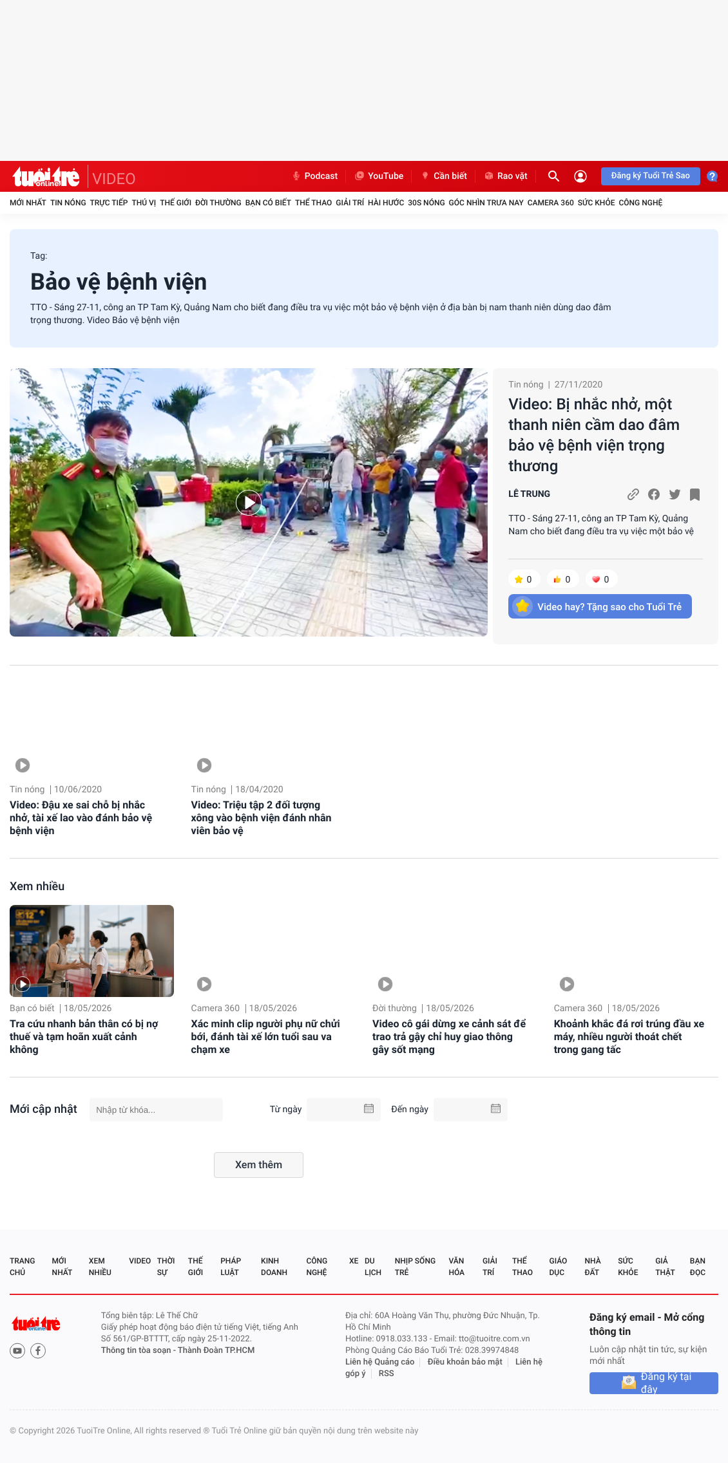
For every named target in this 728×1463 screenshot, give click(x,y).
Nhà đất (592, 1266)
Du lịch (373, 1266)
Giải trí (350, 202)
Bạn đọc (697, 1266)
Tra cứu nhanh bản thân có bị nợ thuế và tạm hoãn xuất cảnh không (84, 1037)
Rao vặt (505, 176)
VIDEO (114, 179)
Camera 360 (551, 202)
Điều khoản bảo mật (465, 1362)
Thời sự (166, 1266)
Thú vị (143, 202)
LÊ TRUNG (529, 494)
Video (140, 1260)
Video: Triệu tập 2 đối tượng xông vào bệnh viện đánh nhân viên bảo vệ (261, 818)
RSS (386, 1374)
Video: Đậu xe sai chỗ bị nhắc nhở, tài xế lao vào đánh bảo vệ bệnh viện (81, 818)
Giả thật (665, 1266)
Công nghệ (640, 202)
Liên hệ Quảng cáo (380, 1362)
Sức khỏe (596, 202)
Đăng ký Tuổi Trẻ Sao (650, 176)
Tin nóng (68, 202)
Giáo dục (559, 1266)
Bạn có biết (268, 202)
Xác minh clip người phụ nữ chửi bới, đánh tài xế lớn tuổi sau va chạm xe (265, 1037)
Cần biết (443, 176)
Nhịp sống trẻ (415, 1266)
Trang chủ (22, 1266)
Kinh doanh (274, 1266)
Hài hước (386, 202)
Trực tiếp (109, 202)
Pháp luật (230, 1266)
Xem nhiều (37, 886)
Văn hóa (456, 1266)
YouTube (378, 176)
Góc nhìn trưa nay (486, 202)
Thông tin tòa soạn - (139, 1351)
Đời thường (218, 202)
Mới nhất (28, 202)
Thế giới (175, 202)
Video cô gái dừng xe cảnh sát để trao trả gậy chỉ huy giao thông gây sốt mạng (449, 1037)
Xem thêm (258, 1165)
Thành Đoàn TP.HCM (216, 1351)
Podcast (314, 176)
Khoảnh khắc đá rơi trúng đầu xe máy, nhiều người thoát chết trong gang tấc (629, 1037)
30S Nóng (426, 202)
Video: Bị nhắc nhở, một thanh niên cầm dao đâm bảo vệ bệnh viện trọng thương (594, 435)
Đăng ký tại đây (666, 1383)
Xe (353, 1260)
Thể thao (313, 202)
